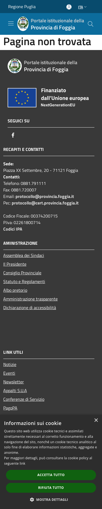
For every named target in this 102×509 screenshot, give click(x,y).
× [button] (96, 420)
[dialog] (51, 462)
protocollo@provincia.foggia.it (45, 196)
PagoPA (10, 408)
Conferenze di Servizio (23, 399)
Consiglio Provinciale (22, 272)
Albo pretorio (15, 290)
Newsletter (13, 381)
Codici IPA (12, 229)
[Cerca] (90, 24)
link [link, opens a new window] (22, 463)
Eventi (9, 373)
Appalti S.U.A (15, 390)
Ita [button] (83, 7)
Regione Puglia (22, 6)
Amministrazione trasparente (30, 299)
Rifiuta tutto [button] (51, 487)
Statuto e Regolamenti (24, 281)
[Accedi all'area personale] (69, 7)
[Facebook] (13, 135)
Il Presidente (14, 264)
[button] (51, 499)
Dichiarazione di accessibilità (29, 307)
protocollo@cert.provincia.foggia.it (45, 203)
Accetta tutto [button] (50, 475)
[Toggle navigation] (11, 23)
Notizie (9, 364)
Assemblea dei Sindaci (23, 255)
